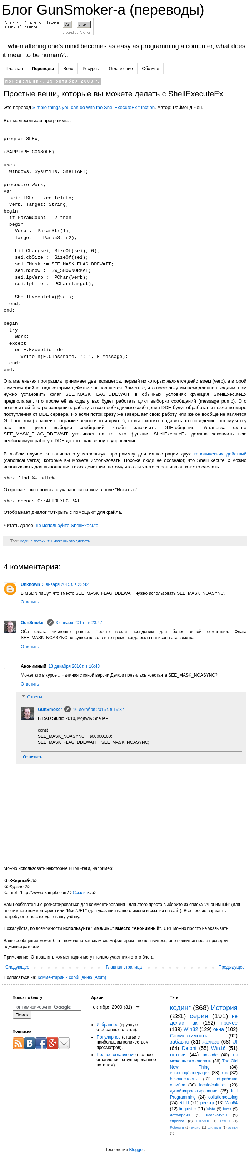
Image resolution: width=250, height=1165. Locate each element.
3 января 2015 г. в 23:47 (79, 622)
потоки (39, 541)
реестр (207, 1102)
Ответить (30, 601)
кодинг (26, 541)
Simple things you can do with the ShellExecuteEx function (93, 107)
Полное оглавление (116, 1054)
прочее (229, 1023)
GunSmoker (33, 622)
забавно (179, 1042)
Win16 (218, 1048)
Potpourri (177, 1127)
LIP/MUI (202, 1121)
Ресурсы (90, 68)
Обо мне (150, 68)
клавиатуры (216, 1115)
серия (199, 1016)
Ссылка (80, 892)
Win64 (231, 1102)
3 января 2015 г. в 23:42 (65, 584)
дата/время (180, 1115)
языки (233, 1127)
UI (235, 1042)
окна (218, 1029)
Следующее (17, 967)
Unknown (30, 584)
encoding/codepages (190, 1072)
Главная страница (124, 967)
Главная (14, 68)
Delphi (189, 1048)
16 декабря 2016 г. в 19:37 (98, 709)
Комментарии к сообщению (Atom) (72, 977)
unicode (210, 1054)
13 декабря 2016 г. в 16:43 (74, 666)
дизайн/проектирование (194, 1091)
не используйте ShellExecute (67, 525)
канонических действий (220, 454)
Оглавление (121, 68)
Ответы (34, 697)
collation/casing (223, 1097)
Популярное (108, 1037)
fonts (227, 1109)
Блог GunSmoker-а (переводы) (103, 10)
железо (210, 1042)
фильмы (214, 1127)
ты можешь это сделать (69, 541)
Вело (68, 68)
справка (177, 1121)
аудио (195, 1127)
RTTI (184, 1102)
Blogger (136, 1149)
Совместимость (189, 1036)
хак (224, 1072)
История (224, 1007)
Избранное (107, 1024)
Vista (210, 1109)
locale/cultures (213, 1084)
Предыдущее (232, 967)
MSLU (225, 1121)
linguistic (187, 1108)
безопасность (183, 1078)
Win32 (191, 1029)
